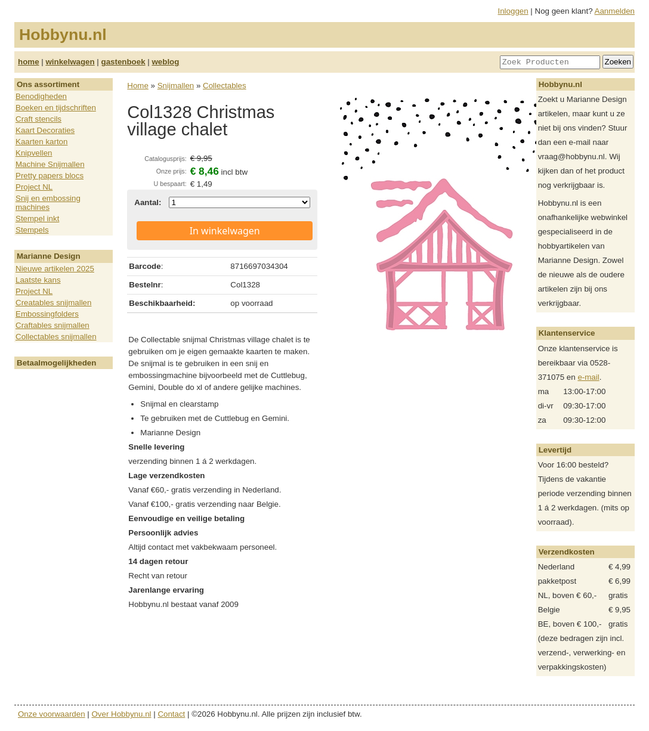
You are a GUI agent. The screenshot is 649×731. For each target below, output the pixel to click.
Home (138, 85)
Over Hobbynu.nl (122, 714)
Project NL (34, 186)
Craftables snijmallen (52, 325)
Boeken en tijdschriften (56, 107)
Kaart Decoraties (45, 130)
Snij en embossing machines (48, 203)
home (28, 61)
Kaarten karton (41, 141)
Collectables (224, 85)
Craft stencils (38, 118)
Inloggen (513, 11)
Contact (171, 714)
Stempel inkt (37, 218)
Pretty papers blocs (50, 175)
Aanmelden (615, 11)
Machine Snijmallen (50, 164)
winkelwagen (69, 61)
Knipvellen (34, 152)
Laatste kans (38, 279)
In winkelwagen (225, 230)
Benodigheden (41, 96)
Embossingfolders (47, 313)
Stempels (32, 229)
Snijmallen (175, 85)
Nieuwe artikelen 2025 (55, 268)
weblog (165, 61)
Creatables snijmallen (53, 302)
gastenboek (123, 61)
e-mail (588, 377)
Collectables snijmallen (56, 336)
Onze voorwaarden (51, 714)
